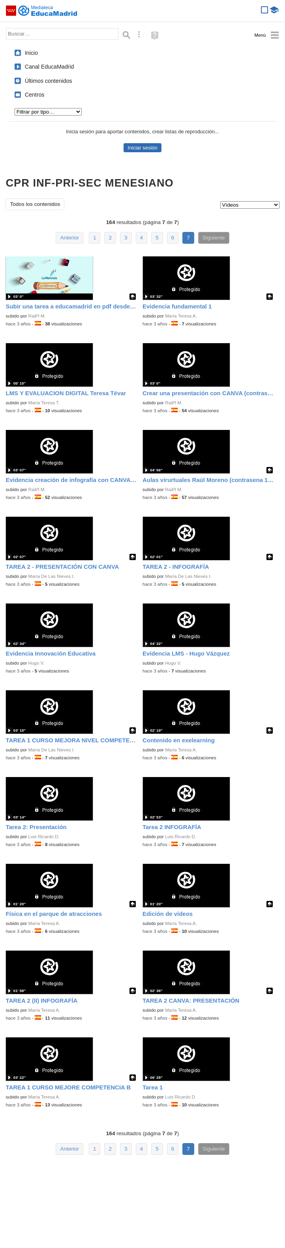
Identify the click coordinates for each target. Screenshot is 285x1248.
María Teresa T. (44, 402)
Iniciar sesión (142, 148)
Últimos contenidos (48, 81)
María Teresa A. (181, 316)
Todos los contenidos (35, 204)
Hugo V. (36, 663)
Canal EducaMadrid (49, 67)
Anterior (69, 238)
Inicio (31, 53)
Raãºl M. (37, 316)
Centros (35, 95)
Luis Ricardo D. (44, 836)
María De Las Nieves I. (51, 576)
